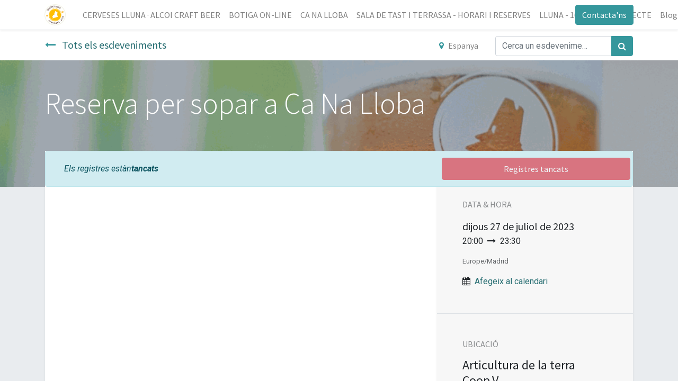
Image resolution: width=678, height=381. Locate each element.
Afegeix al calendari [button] (511, 281)
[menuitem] (152, 14)
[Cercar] (622, 46)
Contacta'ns (604, 15)
